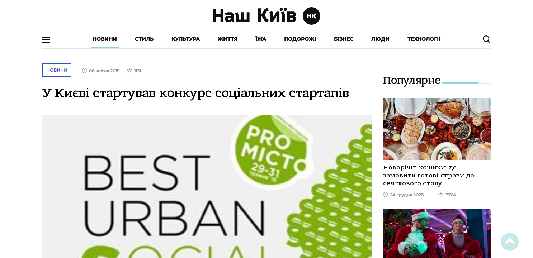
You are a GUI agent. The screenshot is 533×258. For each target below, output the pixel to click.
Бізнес (343, 39)
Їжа (260, 39)
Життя (227, 39)
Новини (105, 39)
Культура (185, 39)
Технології (423, 39)
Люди (380, 39)
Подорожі (300, 39)
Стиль (144, 39)
